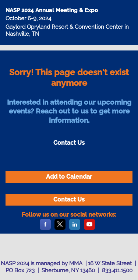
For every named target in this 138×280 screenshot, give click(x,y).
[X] (60, 228)
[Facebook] (45, 228)
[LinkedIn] (74, 228)
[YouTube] (89, 228)
